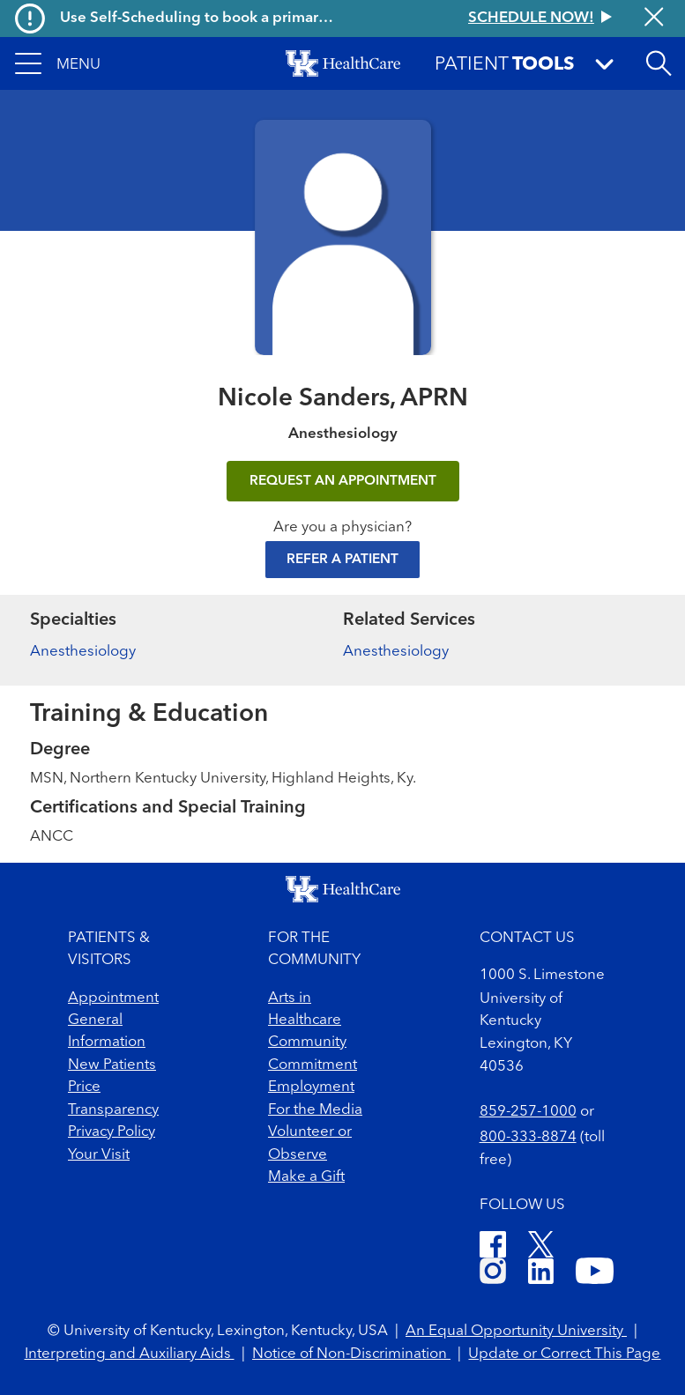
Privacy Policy (111, 1131)
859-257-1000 (528, 1111)
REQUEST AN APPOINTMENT (342, 481)
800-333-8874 (528, 1137)
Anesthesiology (83, 651)
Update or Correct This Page (564, 1354)
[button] (57, 63)
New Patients (112, 1064)
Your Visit (99, 1154)
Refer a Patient (342, 560)
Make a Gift (306, 1176)
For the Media (315, 1109)
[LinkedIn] (541, 1274)
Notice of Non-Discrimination (351, 1354)
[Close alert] (653, 18)
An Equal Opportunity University (516, 1331)
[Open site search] (658, 63)
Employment (311, 1087)
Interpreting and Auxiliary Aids (130, 1354)
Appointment (113, 998)
